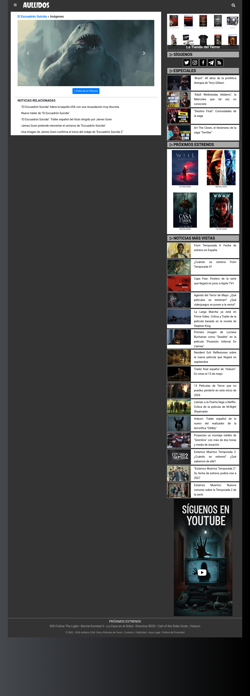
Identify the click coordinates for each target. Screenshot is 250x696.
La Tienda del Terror (203, 47)
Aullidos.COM (88, 632)
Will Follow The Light (64, 626)
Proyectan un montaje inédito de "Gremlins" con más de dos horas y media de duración (215, 440)
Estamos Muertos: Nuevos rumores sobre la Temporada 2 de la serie (215, 490)
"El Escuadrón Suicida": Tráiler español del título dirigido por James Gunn (66, 119)
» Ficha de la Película (86, 90)
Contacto (129, 632)
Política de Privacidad (173, 632)
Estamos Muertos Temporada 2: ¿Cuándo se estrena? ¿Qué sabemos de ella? (215, 456)
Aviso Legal (154, 632)
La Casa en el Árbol (119, 626)
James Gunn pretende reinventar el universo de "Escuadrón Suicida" (63, 125)
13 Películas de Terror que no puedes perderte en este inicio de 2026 (215, 390)
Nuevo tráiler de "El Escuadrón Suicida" (45, 113)
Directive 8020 (145, 626)
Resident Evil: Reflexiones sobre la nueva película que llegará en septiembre (215, 357)
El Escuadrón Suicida (32, 16)
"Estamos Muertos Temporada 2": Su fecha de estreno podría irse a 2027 (215, 473)
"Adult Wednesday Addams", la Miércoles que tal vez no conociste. (215, 99)
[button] (28, 53)
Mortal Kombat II (92, 626)
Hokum (195, 626)
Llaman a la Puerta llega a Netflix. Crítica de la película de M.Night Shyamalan (215, 407)
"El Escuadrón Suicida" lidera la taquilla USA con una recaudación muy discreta (70, 107)
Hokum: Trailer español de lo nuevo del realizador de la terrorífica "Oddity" (215, 423)
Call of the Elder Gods (173, 626)
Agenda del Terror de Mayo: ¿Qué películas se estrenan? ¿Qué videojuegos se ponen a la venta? (215, 300)
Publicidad (141, 632)
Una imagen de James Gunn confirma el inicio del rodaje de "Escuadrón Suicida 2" (72, 132)
